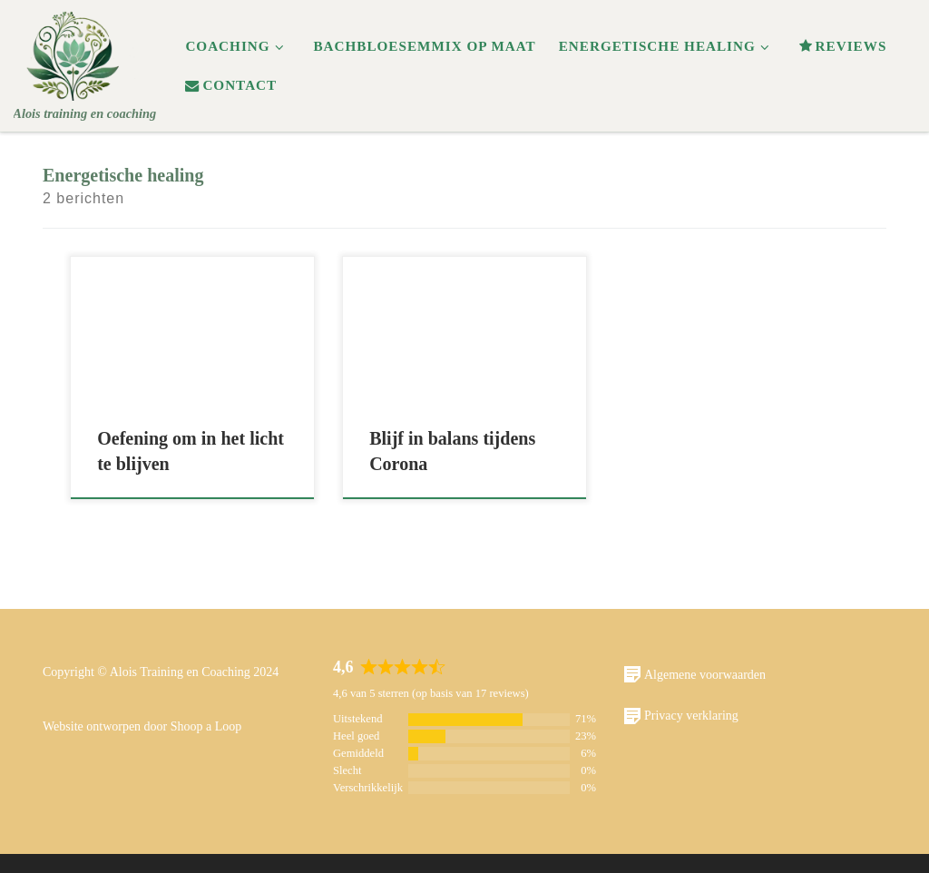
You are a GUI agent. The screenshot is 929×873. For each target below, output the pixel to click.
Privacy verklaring (680, 716)
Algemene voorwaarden (694, 674)
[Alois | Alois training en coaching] (74, 52)
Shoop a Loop (206, 726)
